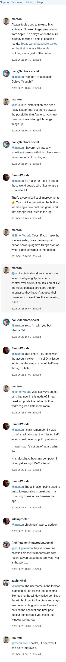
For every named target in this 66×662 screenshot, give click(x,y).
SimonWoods (20, 175)
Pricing (30, 2)
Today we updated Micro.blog (39, 43)
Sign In (4, 2)
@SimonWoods (21, 235)
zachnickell (18, 580)
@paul (15, 104)
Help (40, 2)
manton (16, 19)
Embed (37, 59)
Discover (17, 2)
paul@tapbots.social (25, 71)
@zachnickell (19, 643)
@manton (17, 180)
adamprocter (20, 519)
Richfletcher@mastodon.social (32, 542)
